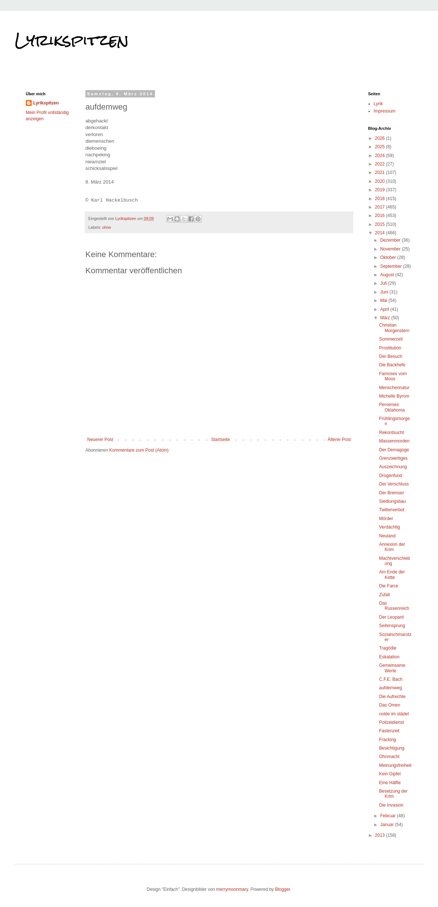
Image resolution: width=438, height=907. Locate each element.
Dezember (391, 240)
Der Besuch (390, 356)
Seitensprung (392, 625)
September (391, 266)
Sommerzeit (391, 339)
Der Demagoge (394, 449)
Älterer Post (339, 439)
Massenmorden (394, 441)
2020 (380, 181)
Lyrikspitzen (72, 40)
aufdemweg (390, 687)
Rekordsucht (391, 432)
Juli (384, 283)
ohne (106, 227)
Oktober (388, 257)
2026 (380, 138)
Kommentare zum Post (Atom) (139, 450)
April (385, 309)
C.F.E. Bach (390, 679)
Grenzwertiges (393, 458)
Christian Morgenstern (394, 328)
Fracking (387, 739)
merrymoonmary (232, 889)
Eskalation (389, 656)
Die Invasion (391, 805)
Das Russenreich (394, 606)
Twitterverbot (392, 509)
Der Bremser (391, 492)
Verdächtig (389, 527)
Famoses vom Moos (393, 376)
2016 (380, 215)
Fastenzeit (389, 730)
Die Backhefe (392, 364)
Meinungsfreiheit (395, 765)
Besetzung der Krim (393, 794)
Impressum (384, 111)
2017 (380, 207)
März (385, 317)
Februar (388, 815)
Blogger (282, 889)
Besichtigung (392, 748)
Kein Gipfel (390, 773)
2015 (380, 224)
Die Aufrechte (392, 696)
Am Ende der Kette (392, 574)
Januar (387, 824)
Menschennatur (394, 387)
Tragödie (387, 648)
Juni (384, 292)
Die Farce (388, 585)
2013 (380, 835)
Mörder (386, 518)
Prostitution (390, 348)
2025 (380, 146)
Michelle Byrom (394, 396)
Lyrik (378, 103)
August (387, 274)
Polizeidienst (391, 722)
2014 (380, 232)
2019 (380, 189)
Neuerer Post (100, 439)
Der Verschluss (394, 484)
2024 (380, 155)
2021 (380, 172)
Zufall (384, 594)
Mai (384, 300)
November (391, 249)
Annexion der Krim (392, 547)
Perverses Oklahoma (392, 407)
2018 (380, 198)
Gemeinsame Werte (392, 668)
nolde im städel (394, 713)
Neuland (387, 535)
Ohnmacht (389, 756)
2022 (380, 164)
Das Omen (389, 705)
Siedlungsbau (392, 501)
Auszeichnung (393, 466)
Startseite (220, 439)
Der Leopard (391, 617)
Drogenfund (390, 475)
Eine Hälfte (390, 782)
